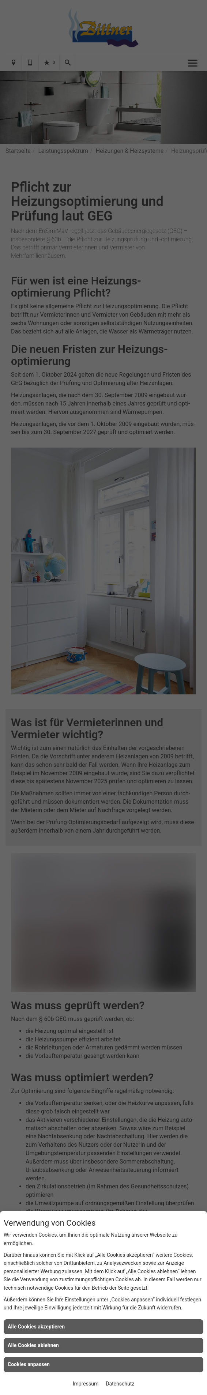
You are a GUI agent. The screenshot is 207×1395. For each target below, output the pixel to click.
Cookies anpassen (29, 1364)
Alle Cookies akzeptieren (36, 1327)
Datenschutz (120, 1384)
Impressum (85, 1384)
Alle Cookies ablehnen (33, 1345)
